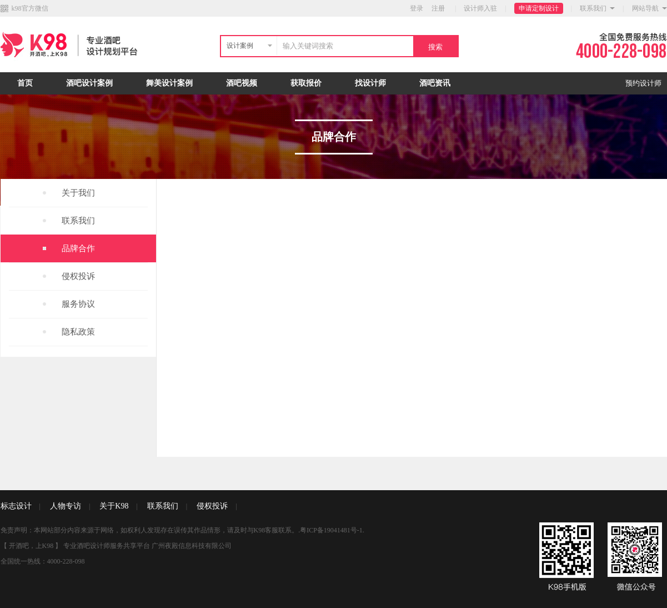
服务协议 (78, 304)
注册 (438, 8)
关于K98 (113, 506)
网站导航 (645, 8)
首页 (25, 83)
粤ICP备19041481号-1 (331, 530)
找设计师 (370, 83)
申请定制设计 (539, 8)
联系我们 (593, 8)
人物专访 (65, 506)
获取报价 (306, 83)
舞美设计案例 (169, 83)
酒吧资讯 (434, 83)
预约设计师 (643, 83)
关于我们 (78, 192)
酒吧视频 (241, 83)
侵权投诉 (78, 276)
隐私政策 (78, 331)
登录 (416, 8)
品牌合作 (78, 248)
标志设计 (16, 506)
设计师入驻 (480, 8)
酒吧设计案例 (89, 83)
